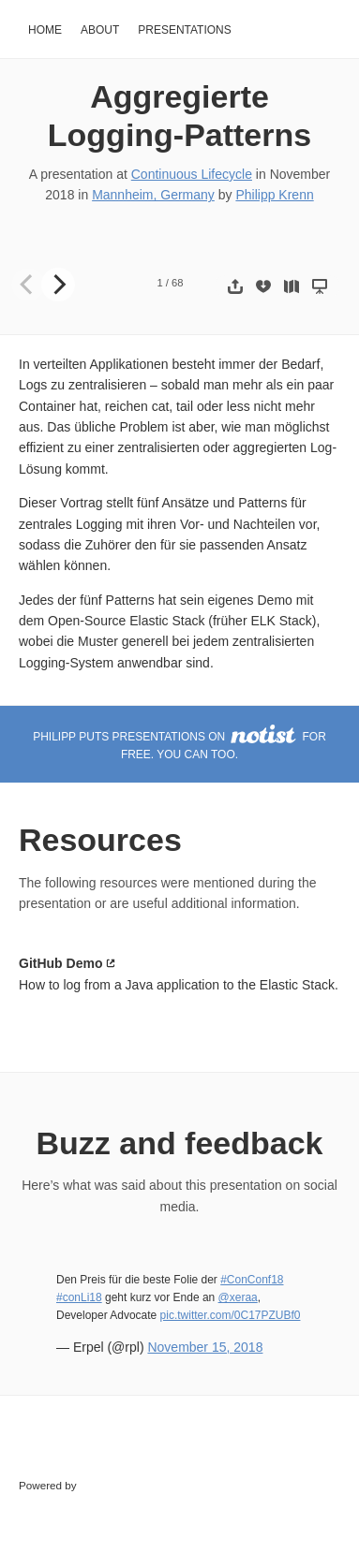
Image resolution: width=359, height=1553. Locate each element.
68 (177, 282)
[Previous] (28, 284)
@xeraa (238, 1297)
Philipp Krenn (274, 194)
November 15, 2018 (204, 1347)
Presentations (184, 30)
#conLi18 (79, 1297)
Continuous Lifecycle (191, 174)
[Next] (58, 284)
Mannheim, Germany (153, 194)
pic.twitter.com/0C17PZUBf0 (230, 1315)
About (100, 30)
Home (45, 30)
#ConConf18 (251, 1279)
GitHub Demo (60, 963)
